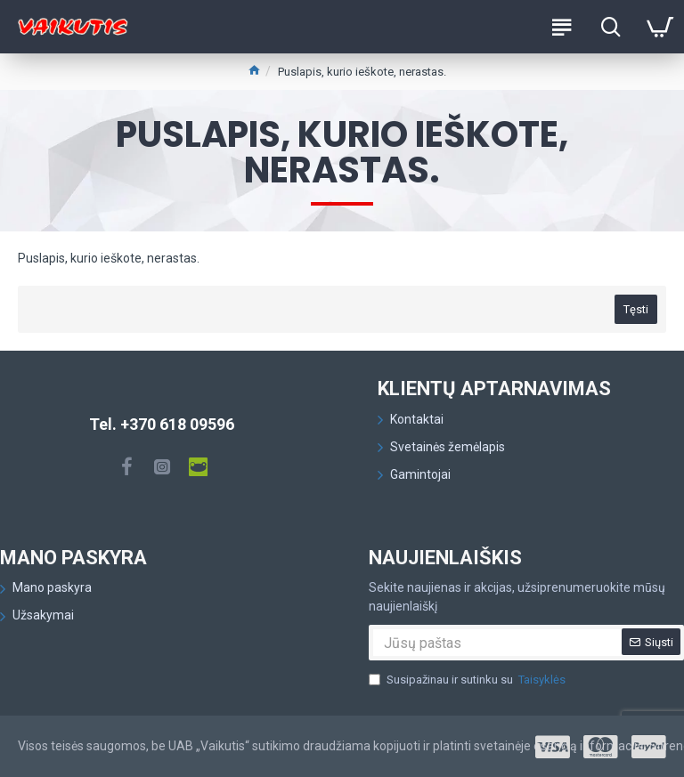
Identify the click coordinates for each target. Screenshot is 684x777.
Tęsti (635, 309)
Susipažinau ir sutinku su (468, 680)
